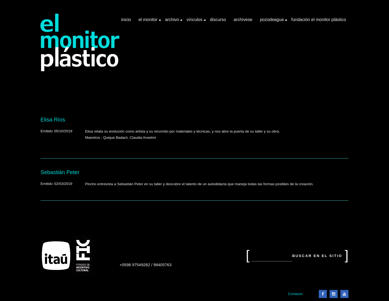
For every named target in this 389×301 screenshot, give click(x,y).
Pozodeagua (272, 21)
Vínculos (194, 21)
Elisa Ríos (53, 120)
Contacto (295, 294)
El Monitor (149, 21)
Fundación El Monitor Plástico (318, 19)
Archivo (172, 21)
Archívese (243, 19)
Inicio (126, 19)
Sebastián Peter (60, 172)
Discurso (218, 19)
